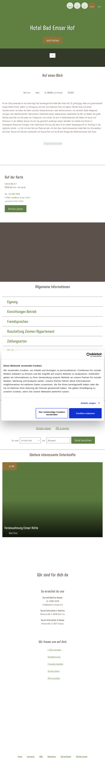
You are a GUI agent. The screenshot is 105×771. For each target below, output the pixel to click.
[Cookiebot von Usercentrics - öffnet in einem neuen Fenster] (89, 355)
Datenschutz (52, 756)
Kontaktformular (54, 656)
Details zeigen (88, 403)
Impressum (31, 756)
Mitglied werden (81, 756)
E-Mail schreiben (54, 649)
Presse (20, 756)
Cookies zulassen (85, 413)
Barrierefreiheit (66, 756)
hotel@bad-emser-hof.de (20, 197)
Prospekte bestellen (55, 663)
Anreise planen (54, 671)
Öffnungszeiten (54, 678)
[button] (77, 5)
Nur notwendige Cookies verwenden (52, 413)
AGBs (41, 756)
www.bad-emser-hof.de (14, 201)
